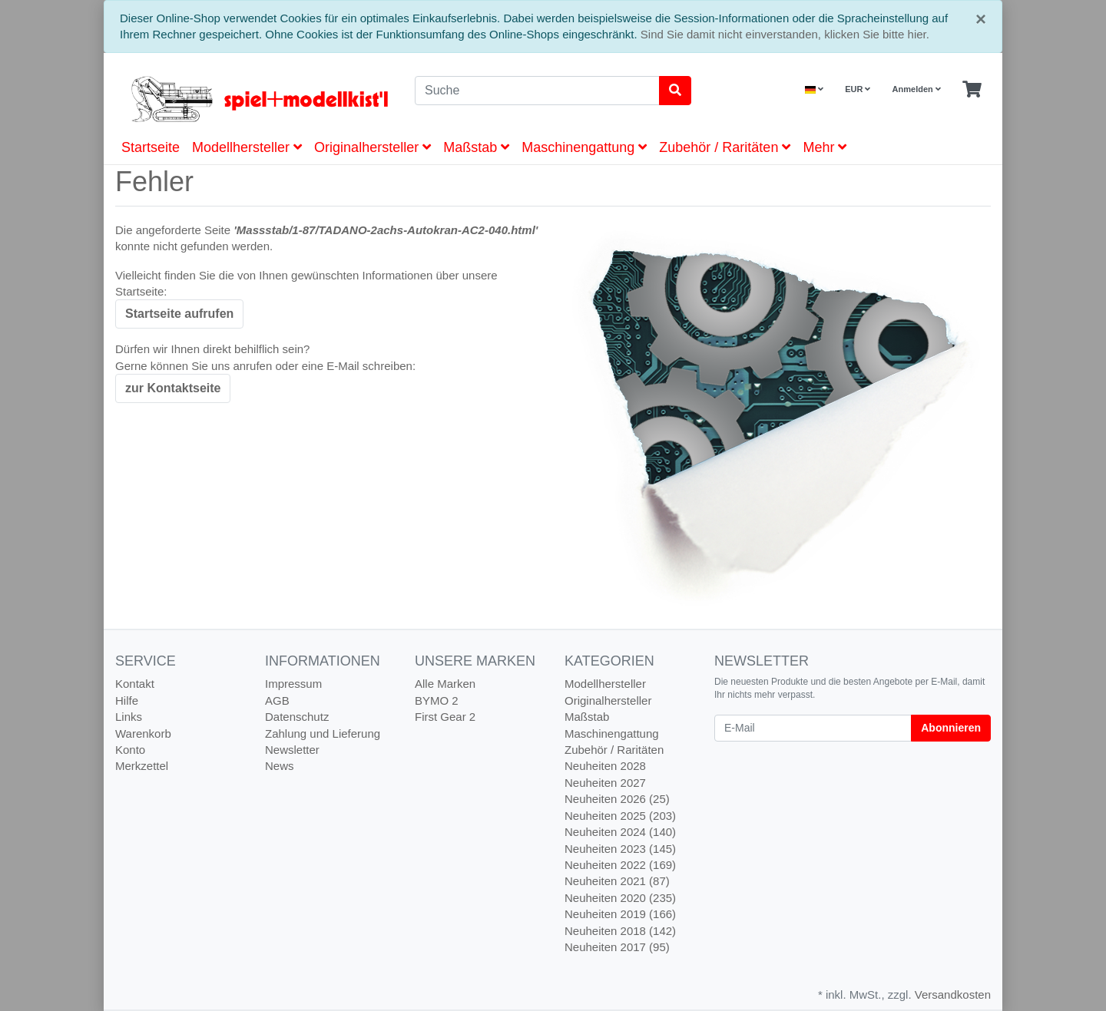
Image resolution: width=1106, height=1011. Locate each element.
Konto (130, 749)
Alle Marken (445, 683)
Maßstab (476, 147)
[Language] (814, 89)
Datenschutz (297, 716)
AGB (277, 700)
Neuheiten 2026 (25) (617, 798)
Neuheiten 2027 (605, 782)
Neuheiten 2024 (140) (620, 831)
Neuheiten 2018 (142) (620, 930)
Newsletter (292, 749)
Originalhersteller (372, 147)
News (279, 765)
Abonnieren (951, 728)
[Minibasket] (972, 90)
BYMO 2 (437, 700)
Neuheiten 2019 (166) (620, 913)
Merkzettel (141, 765)
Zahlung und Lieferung (322, 733)
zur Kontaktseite (172, 388)
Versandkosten (953, 994)
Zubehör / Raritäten (724, 147)
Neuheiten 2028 (605, 765)
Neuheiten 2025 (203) (620, 815)
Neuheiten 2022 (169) (620, 864)
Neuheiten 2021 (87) (617, 880)
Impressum (293, 683)
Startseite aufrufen (179, 313)
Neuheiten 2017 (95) (617, 946)
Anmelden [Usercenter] (916, 89)
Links (128, 716)
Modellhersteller (247, 147)
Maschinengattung (584, 147)
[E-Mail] (813, 728)
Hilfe (126, 700)
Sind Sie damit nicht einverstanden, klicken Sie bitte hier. (785, 34)
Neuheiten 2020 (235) (620, 897)
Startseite (150, 147)
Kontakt (134, 683)
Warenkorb (143, 733)
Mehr (824, 147)
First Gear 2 (445, 716)
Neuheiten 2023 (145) (620, 848)
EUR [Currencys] (857, 89)
